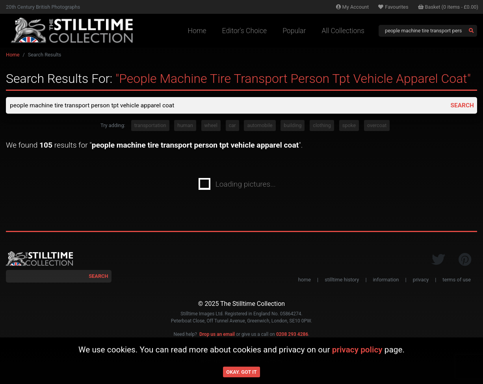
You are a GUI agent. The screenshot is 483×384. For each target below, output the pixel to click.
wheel (210, 126)
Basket (448, 7)
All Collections (342, 31)
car (232, 126)
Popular (294, 31)
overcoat (376, 126)
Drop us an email (217, 334)
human (185, 126)
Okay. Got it (241, 372)
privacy (421, 280)
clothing (322, 126)
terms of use (456, 280)
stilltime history (342, 280)
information (386, 280)
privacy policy (357, 349)
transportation (150, 126)
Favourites (393, 7)
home (304, 280)
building (292, 126)
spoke (349, 126)
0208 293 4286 (292, 334)
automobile (259, 126)
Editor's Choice (244, 31)
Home (197, 31)
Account (352, 7)
